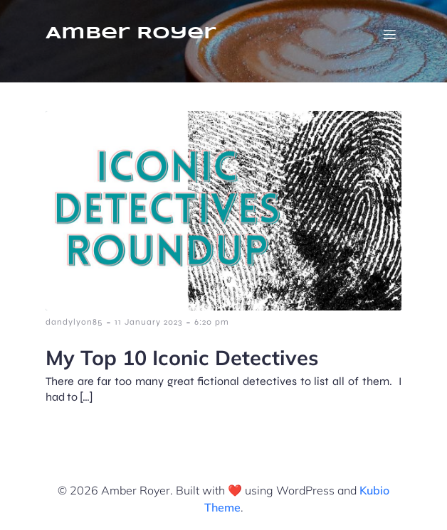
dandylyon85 (74, 322)
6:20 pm (211, 322)
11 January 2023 (148, 322)
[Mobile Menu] (389, 34)
